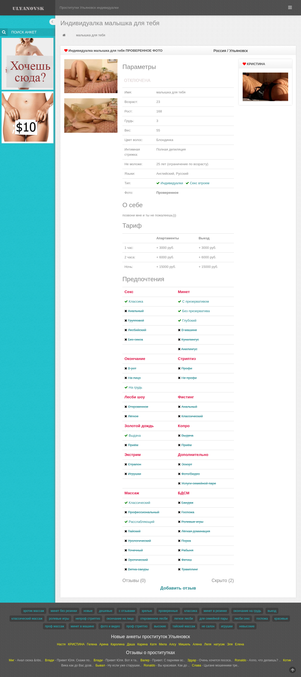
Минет (184, 291)
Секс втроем (199, 183)
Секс (128, 291)
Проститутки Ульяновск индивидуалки (89, 8)
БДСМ (183, 493)
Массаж (131, 493)
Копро (184, 426)
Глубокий (189, 320)
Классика (136, 301)
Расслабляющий (141, 522)
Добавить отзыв (178, 588)
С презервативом (195, 301)
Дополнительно (193, 454)
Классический (139, 503)
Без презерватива (196, 311)
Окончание (134, 358)
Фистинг (186, 397)
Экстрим (132, 454)
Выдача (135, 435)
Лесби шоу (134, 397)
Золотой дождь (139, 426)
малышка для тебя (90, 35)
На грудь (135, 387)
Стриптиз (187, 358)
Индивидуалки (172, 183)
